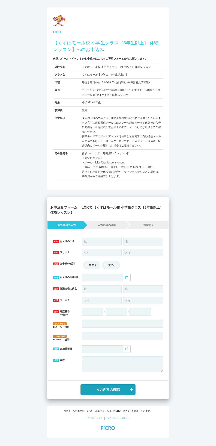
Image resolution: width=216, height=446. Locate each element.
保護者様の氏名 (65, 288)
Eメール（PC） (61, 325)
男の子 (93, 265)
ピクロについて (94, 418)
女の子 (112, 265)
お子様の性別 (64, 263)
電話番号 (64, 313)
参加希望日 (62, 349)
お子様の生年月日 (66, 277)
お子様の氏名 (64, 241)
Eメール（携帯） (62, 338)
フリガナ (61, 252)
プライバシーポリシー (118, 418)
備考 (59, 360)
